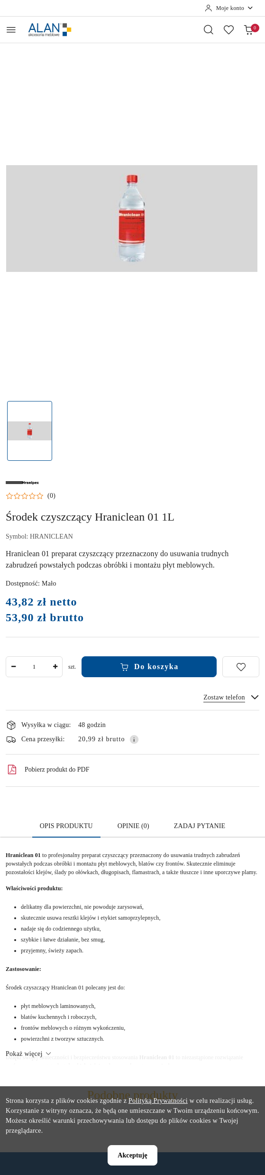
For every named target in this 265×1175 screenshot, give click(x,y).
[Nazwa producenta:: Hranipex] (22, 482)
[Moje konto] (229, 8)
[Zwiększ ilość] (55, 667)
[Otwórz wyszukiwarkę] (208, 29)
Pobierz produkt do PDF (48, 769)
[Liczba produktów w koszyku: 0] (248, 29)
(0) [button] (51, 496)
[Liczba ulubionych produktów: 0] (228, 29)
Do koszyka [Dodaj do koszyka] (149, 666)
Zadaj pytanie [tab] (199, 826)
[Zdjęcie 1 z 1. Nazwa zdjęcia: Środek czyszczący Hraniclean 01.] (30, 431)
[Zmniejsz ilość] (13, 667)
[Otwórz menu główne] (11, 29)
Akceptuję (132, 1155)
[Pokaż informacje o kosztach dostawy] (134, 739)
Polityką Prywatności (158, 1100)
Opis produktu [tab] (66, 826)
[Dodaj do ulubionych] (240, 666)
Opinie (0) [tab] (133, 826)
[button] (30, 496)
